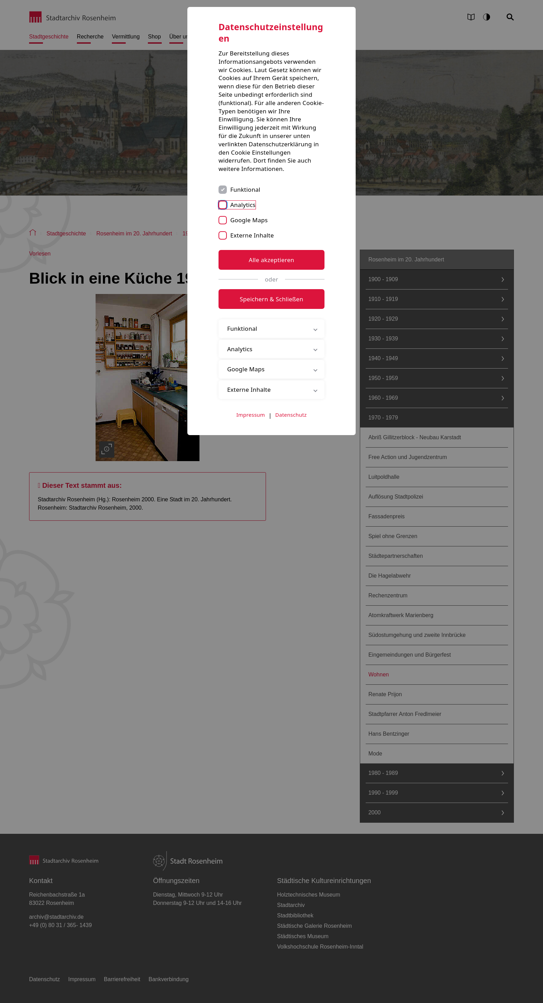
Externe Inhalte (252, 235)
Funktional (245, 189)
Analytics (243, 205)
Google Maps (249, 220)
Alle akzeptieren (271, 260)
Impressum (251, 414)
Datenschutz (291, 414)
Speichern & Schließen (271, 299)
